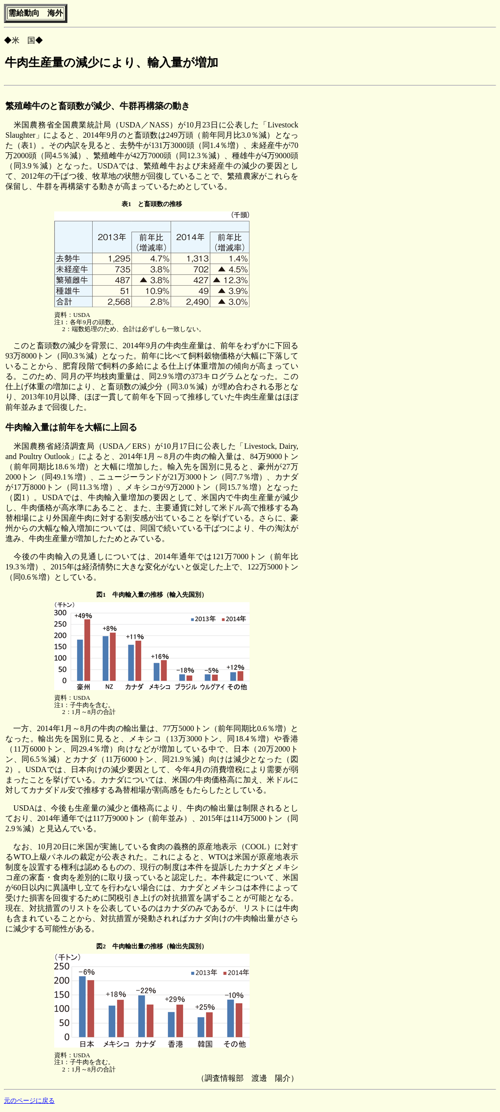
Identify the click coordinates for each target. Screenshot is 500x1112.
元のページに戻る (29, 1100)
